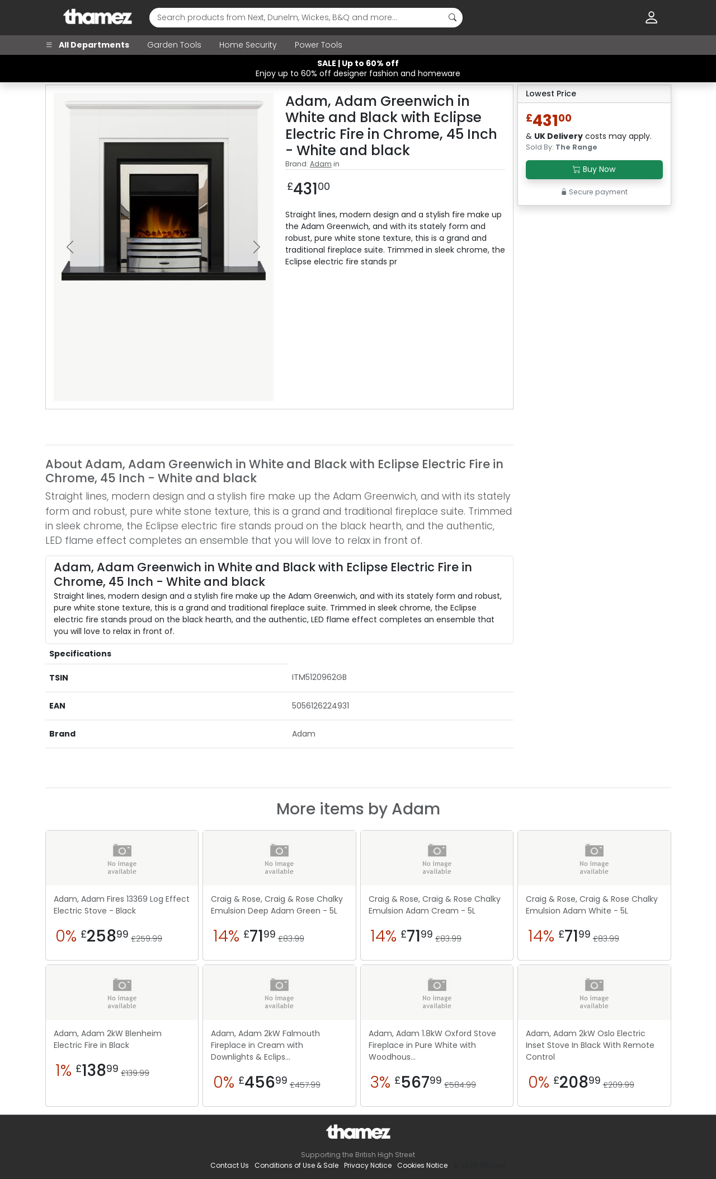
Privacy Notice (368, 1165)
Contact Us (229, 1165)
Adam (321, 164)
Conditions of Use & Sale (296, 1165)
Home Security (248, 44)
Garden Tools (174, 44)
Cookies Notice (422, 1165)
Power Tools (318, 44)
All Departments (87, 44)
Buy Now (594, 169)
